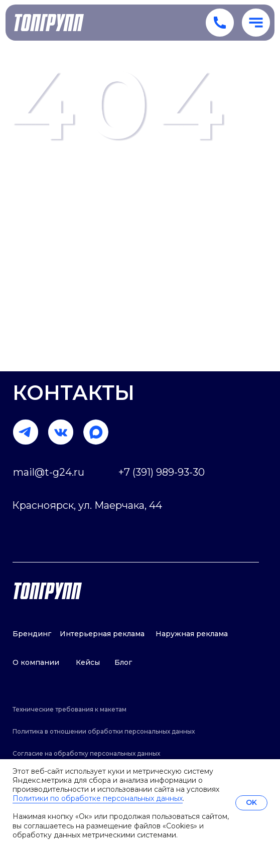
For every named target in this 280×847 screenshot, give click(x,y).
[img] (95, 432)
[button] (256, 23)
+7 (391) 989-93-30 (161, 472)
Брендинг (32, 633)
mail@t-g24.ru (48, 472)
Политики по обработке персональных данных (98, 798)
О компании (36, 662)
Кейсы (88, 662)
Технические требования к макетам (69, 709)
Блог (123, 662)
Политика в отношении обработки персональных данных (104, 731)
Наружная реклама (192, 633)
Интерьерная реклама (102, 633)
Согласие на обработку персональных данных (86, 753)
